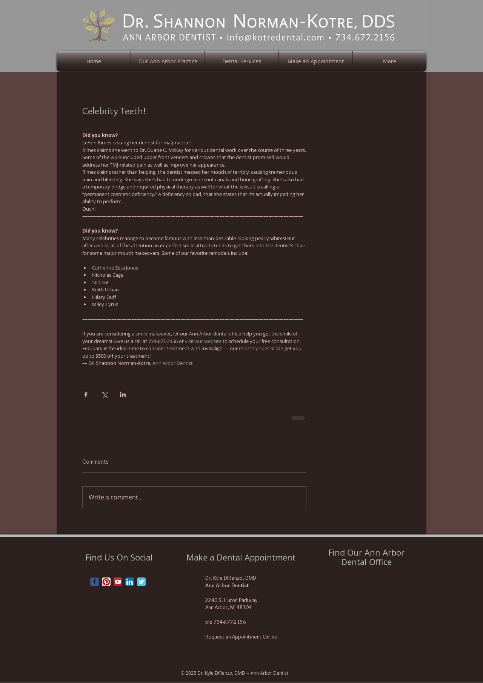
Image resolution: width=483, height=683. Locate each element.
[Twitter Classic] (141, 581)
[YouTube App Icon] (118, 581)
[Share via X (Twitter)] (104, 394)
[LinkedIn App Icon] (129, 581)
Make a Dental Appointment (240, 557)
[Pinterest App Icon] (106, 581)
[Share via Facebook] (85, 394)
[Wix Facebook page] (94, 581)
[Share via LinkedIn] (122, 394)
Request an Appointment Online (241, 636)
